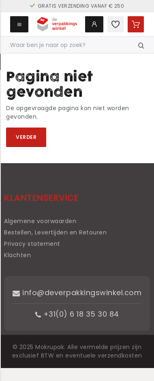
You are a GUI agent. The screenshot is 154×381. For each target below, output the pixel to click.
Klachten (17, 255)
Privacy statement (32, 244)
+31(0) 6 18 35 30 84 (77, 314)
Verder (26, 137)
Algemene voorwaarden (40, 221)
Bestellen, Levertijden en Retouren (55, 232)
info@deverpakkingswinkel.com (77, 292)
